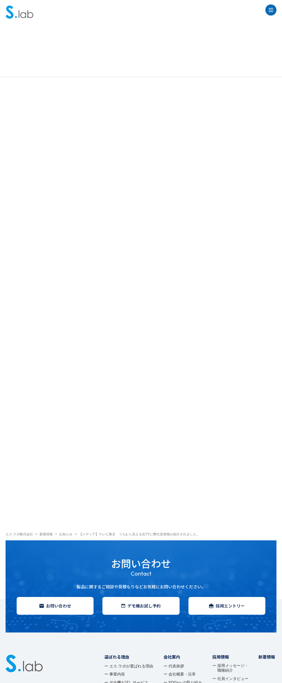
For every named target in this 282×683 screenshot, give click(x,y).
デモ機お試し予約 (141, 515)
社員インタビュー (232, 588)
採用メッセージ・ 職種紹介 (232, 577)
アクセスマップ (182, 600)
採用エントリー (227, 515)
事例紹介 (112, 614)
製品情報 (112, 603)
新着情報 (266, 566)
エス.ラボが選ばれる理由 (131, 575)
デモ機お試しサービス (128, 591)
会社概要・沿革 (182, 583)
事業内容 (117, 583)
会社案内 (171, 566)
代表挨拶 (176, 575)
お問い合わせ (55, 515)
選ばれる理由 (116, 566)
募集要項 (225, 596)
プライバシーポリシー (23, 674)
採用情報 (220, 566)
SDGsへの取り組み (185, 591)
